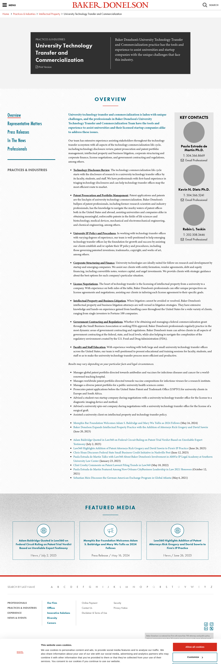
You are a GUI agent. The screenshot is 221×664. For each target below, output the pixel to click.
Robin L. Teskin (194, 229)
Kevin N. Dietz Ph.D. (194, 189)
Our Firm (52, 603)
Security (117, 603)
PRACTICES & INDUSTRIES (27, 170)
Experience (14, 613)
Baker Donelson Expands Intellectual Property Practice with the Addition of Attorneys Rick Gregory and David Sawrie (140, 427)
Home (5, 14)
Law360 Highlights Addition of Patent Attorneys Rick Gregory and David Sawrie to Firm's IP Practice (130, 448)
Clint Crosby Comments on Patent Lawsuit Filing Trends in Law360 (112, 465)
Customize (195, 645)
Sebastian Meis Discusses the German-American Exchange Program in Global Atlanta (122, 478)
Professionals (17, 603)
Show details (48, 658)
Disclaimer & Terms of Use (94, 613)
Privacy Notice (121, 608)
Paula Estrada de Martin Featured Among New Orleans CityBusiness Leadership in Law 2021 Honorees (132, 469)
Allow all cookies (195, 635)
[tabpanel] (141, 235)
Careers (51, 623)
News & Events (17, 618)
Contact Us (87, 608)
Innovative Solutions (58, 613)
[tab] (14, 115)
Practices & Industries (24, 14)
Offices (51, 608)
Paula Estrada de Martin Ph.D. (194, 148)
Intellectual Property (49, 14)
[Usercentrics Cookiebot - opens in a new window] (20, 658)
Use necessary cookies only (195, 655)
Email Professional (194, 160)
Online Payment (89, 603)
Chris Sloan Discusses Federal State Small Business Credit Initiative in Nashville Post (121, 452)
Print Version (44, 67)
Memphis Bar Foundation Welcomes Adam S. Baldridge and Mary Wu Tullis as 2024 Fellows (126, 423)
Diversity (52, 618)
